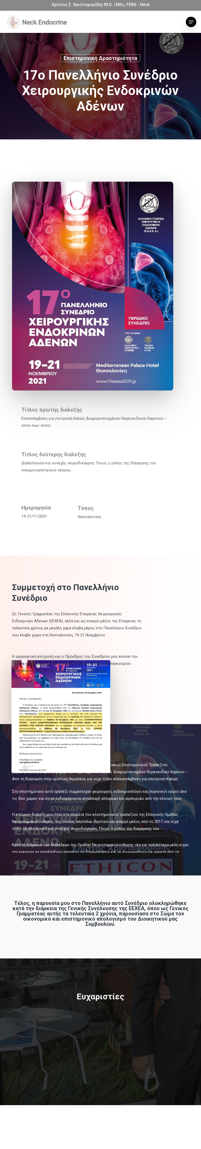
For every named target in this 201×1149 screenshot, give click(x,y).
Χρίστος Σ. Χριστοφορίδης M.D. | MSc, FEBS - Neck (101, 4)
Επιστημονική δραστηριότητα (100, 59)
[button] (191, 22)
